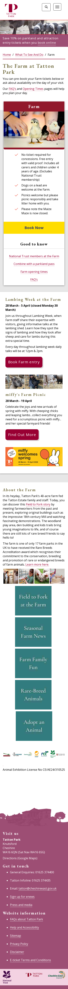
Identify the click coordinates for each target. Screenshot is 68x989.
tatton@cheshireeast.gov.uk (37, 888)
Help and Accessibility (24, 927)
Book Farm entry (24, 361)
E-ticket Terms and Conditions (30, 960)
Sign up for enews (22, 897)
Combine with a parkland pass (34, 264)
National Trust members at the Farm (34, 256)
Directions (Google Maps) (20, 858)
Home (7, 55)
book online (47, 42)
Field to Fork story (38, 504)
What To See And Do (29, 55)
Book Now (34, 227)
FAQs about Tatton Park (26, 919)
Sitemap (15, 936)
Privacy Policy (19, 944)
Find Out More (22, 434)
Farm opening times (34, 272)
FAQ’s (13, 89)
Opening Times (33, 89)
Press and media (21, 905)
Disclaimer (17, 952)
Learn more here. (37, 564)
